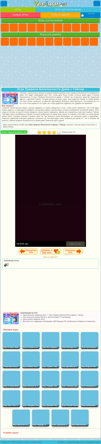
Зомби (40, 28)
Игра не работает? (50, 257)
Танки (32, 28)
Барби (32, 42)
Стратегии (23, 28)
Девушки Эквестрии (14, 42)
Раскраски (67, 42)
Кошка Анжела (76, 42)
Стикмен (94, 28)
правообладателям (76, 442)
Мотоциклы (85, 28)
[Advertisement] (51, 66)
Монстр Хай (49, 42)
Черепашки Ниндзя (76, 28)
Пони (5, 42)
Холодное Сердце (85, 42)
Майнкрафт (58, 28)
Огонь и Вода (23, 42)
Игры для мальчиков (68, 10)
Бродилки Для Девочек (58, 42)
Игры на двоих (60, 15)
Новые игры (20, 15)
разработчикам (93, 442)
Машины (67, 28)
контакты (61, 442)
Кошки (94, 42)
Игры (18, 10)
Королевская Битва (49, 28)
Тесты (40, 42)
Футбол (14, 28)
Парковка (5, 28)
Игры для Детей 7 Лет (17, 132)
